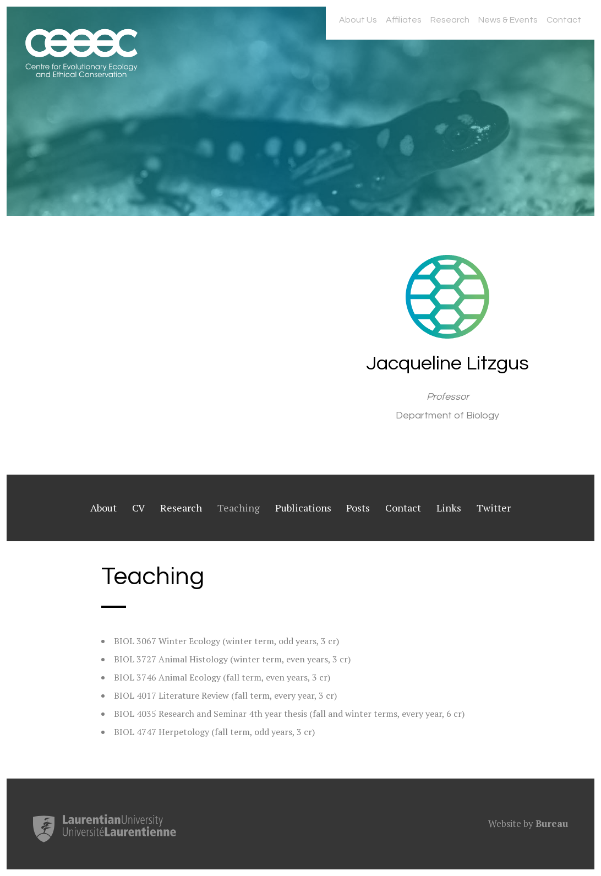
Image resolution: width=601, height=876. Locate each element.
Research (449, 19)
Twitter (494, 507)
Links (448, 507)
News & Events (508, 19)
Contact (564, 19)
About (103, 507)
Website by (528, 823)
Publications (303, 507)
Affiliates (404, 19)
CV (138, 507)
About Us (358, 19)
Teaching (238, 507)
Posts (358, 507)
